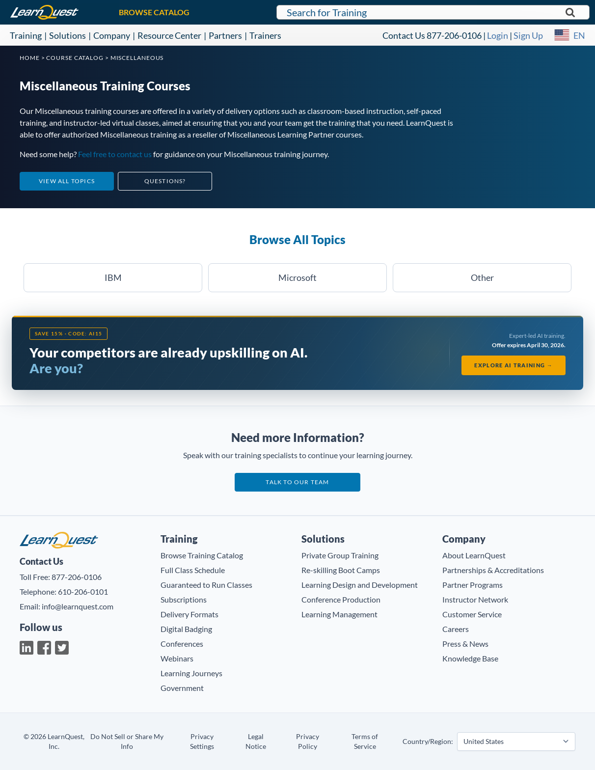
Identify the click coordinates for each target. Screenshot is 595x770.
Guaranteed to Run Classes (206, 584)
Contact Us (403, 35)
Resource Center (169, 35)
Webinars (177, 658)
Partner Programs (472, 584)
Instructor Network (475, 599)
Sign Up (528, 35)
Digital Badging (186, 628)
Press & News (465, 643)
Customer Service (472, 614)
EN (579, 35)
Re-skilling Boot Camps (340, 570)
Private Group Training (340, 555)
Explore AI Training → (513, 365)
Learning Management (339, 614)
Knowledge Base (470, 658)
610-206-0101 (83, 591)
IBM (113, 277)
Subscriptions (184, 599)
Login (497, 35)
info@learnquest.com (77, 606)
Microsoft (297, 277)
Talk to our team (297, 482)
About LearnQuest (474, 555)
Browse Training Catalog (202, 555)
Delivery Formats (189, 614)
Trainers (265, 35)
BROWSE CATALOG (154, 12)
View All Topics (67, 181)
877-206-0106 (454, 35)
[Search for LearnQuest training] (433, 12)
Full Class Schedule (193, 570)
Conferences (182, 643)
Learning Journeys (191, 673)
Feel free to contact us (115, 154)
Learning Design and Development (359, 584)
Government (182, 687)
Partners (225, 35)
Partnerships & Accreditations (493, 570)
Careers (455, 628)
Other (482, 277)
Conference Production (340, 599)
